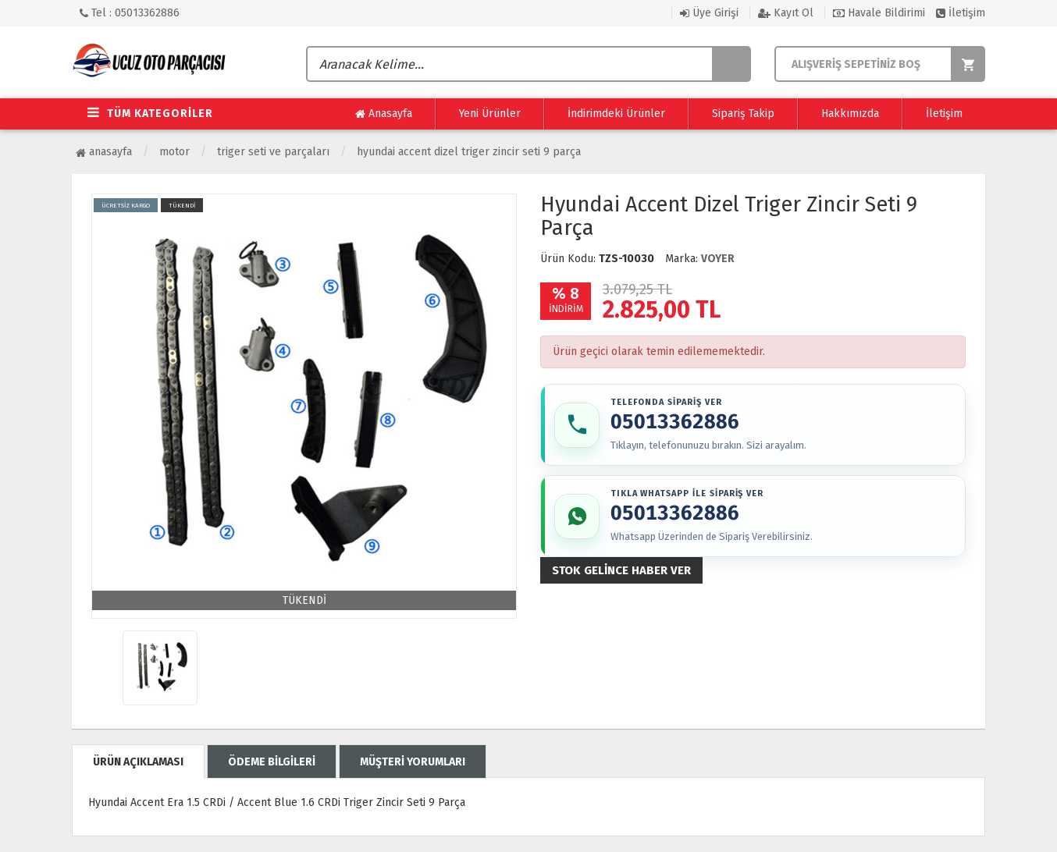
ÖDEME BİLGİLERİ (271, 762)
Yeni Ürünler (490, 113)
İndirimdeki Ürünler (616, 113)
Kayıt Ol (785, 13)
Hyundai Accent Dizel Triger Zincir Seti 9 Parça (469, 151)
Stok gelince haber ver (621, 573)
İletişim (960, 13)
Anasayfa (383, 114)
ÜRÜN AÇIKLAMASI (138, 762)
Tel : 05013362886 (130, 13)
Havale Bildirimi (879, 13)
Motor (174, 151)
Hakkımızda (850, 113)
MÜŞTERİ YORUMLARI (412, 762)
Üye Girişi (709, 13)
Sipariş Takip (743, 113)
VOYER (718, 258)
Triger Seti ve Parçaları (273, 151)
